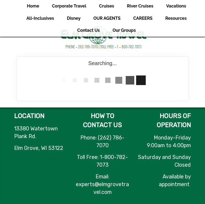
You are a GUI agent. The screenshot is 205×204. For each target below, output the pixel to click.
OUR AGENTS (107, 18)
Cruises (106, 6)
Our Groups (124, 30)
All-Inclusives (40, 18)
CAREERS (142, 18)
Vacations (176, 6)
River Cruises (140, 6)
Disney (74, 18)
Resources (176, 18)
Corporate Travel (69, 6)
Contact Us (88, 30)
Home (33, 6)
